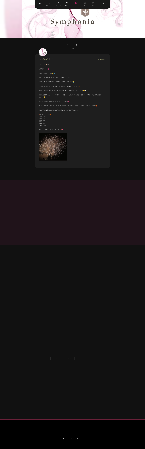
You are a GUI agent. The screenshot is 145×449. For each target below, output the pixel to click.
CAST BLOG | (61, 358)
